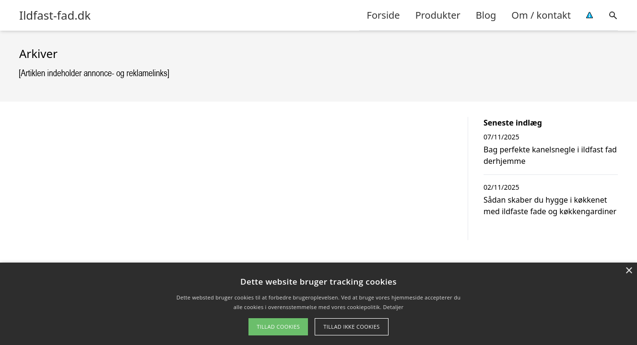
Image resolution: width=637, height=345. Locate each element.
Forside (383, 15)
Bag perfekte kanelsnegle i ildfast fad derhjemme (550, 155)
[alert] (318, 304)
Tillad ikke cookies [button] (351, 326)
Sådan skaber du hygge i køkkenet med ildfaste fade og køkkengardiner (550, 206)
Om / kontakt (541, 15)
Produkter (437, 15)
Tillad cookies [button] (278, 326)
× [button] (628, 271)
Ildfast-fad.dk (55, 15)
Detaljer (393, 306)
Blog (486, 15)
